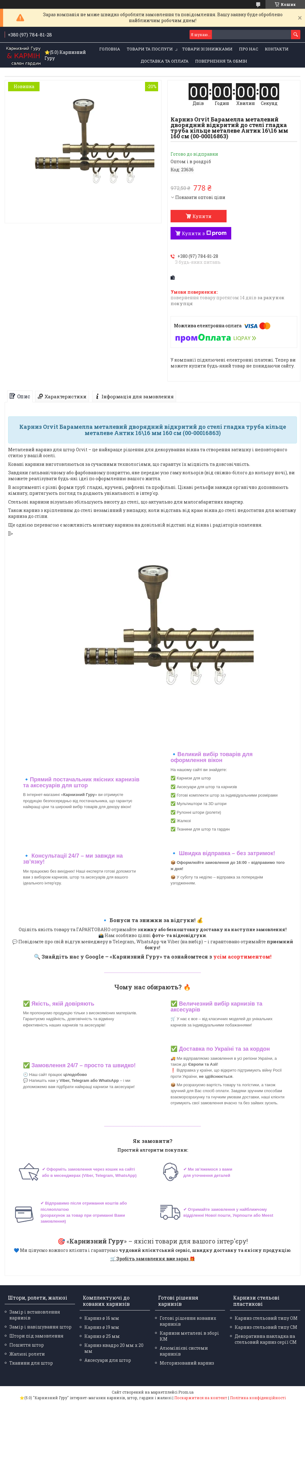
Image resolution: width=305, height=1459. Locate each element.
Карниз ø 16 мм (101, 1318)
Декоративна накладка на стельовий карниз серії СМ (266, 1339)
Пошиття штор (26, 1345)
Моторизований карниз (187, 1363)
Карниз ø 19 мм (101, 1327)
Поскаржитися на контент (200, 1397)
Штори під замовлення (36, 1336)
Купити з (204, 233)
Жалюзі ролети (27, 1354)
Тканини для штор (31, 1363)
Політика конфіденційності (258, 1397)
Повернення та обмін (221, 61)
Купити (202, 216)
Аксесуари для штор (107, 1360)
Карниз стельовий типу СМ (266, 1327)
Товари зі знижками (207, 49)
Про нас (248, 49)
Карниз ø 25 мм (102, 1336)
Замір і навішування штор (40, 1327)
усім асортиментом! (242, 956)
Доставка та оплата (165, 61)
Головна (109, 49)
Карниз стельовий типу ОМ (266, 1318)
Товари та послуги (150, 49)
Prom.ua (186, 1392)
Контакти (277, 49)
